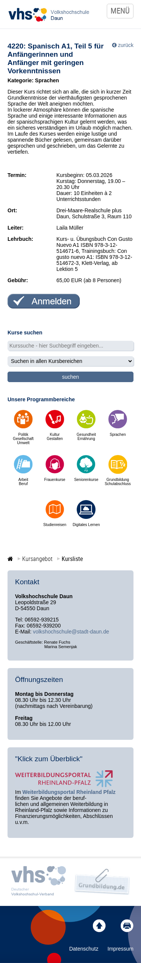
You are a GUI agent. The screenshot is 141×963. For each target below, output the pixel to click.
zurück (125, 45)
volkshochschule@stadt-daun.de (71, 632)
